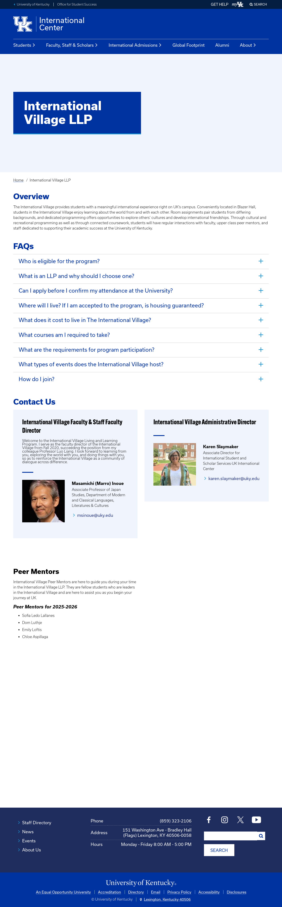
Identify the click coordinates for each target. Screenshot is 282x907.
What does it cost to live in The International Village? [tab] (85, 318)
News (28, 826)
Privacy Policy (179, 887)
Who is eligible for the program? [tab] (59, 261)
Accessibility (209, 887)
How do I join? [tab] (36, 374)
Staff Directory (36, 817)
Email (155, 887)
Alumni (222, 45)
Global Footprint (188, 45)
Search (260, 4)
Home (18, 180)
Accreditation (109, 887)
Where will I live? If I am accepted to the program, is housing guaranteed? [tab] (111, 303)
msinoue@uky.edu (95, 510)
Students (24, 45)
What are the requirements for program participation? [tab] (86, 346)
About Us (31, 844)
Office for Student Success (77, 4)
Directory (136, 887)
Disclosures (236, 887)
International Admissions (135, 45)
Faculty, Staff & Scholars (72, 45)
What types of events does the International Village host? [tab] (91, 360)
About (248, 45)
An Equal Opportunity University (63, 887)
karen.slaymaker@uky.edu (233, 473)
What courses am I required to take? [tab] (64, 332)
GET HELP (219, 4)
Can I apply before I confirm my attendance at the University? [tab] (96, 289)
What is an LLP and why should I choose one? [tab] (76, 275)
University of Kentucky (33, 4)
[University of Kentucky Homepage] (141, 877)
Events (29, 835)
